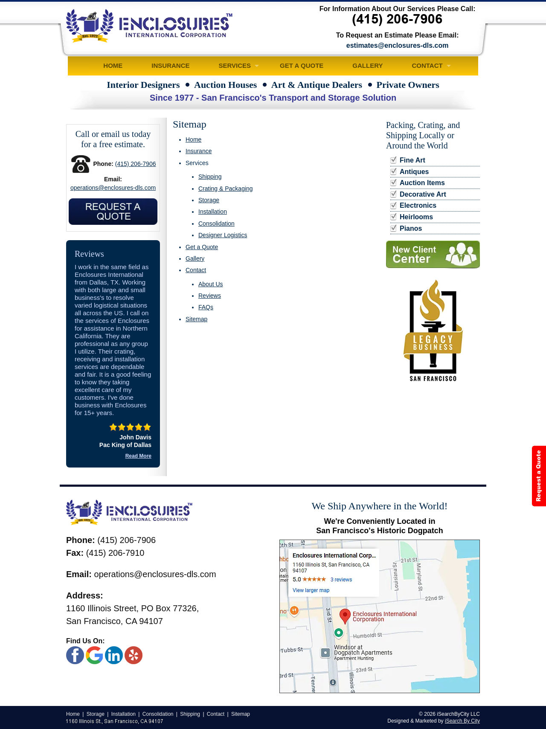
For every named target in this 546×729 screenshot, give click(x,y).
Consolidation (216, 223)
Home (112, 65)
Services (235, 65)
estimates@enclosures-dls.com (397, 45)
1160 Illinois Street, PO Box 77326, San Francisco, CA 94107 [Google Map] (132, 615)
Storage (208, 200)
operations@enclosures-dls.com (113, 187)
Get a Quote (301, 65)
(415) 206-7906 (135, 163)
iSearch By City (462, 721)
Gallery (367, 65)
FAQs (205, 307)
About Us (210, 284)
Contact (427, 65)
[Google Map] (379, 616)
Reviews (209, 295)
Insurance (170, 65)
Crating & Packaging (225, 188)
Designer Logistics (222, 235)
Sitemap (196, 319)
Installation (212, 211)
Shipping (210, 176)
